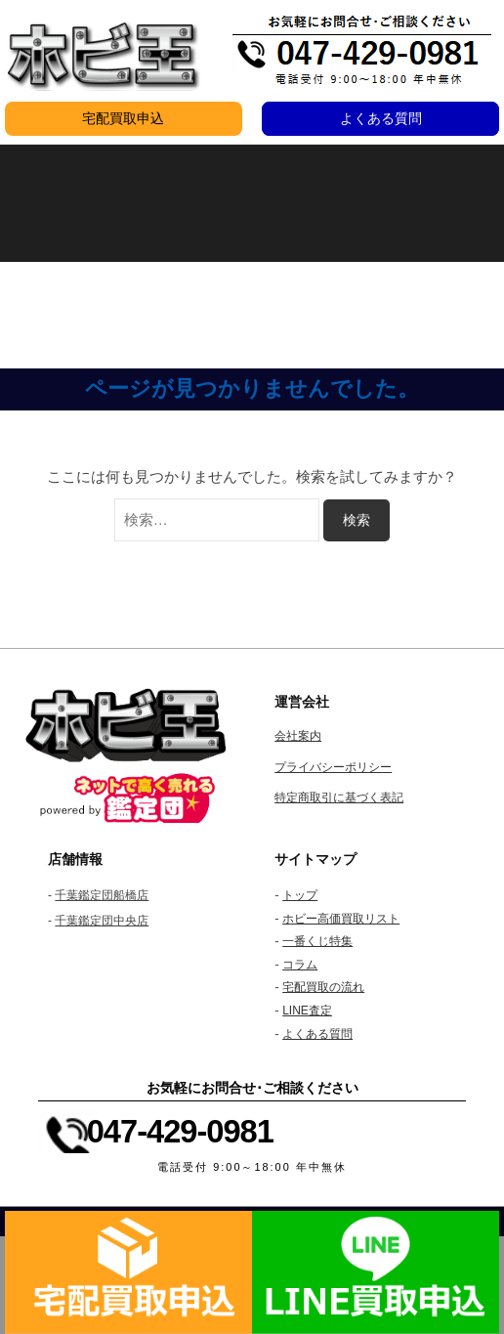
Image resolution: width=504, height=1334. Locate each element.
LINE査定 (307, 1010)
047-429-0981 (180, 1131)
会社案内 (297, 736)
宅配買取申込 (123, 118)
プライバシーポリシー (333, 767)
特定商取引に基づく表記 (338, 797)
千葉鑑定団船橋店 (101, 895)
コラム (299, 964)
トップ (299, 895)
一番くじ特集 (317, 941)
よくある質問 (381, 118)
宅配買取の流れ (323, 987)
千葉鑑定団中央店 (101, 920)
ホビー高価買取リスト (340, 918)
